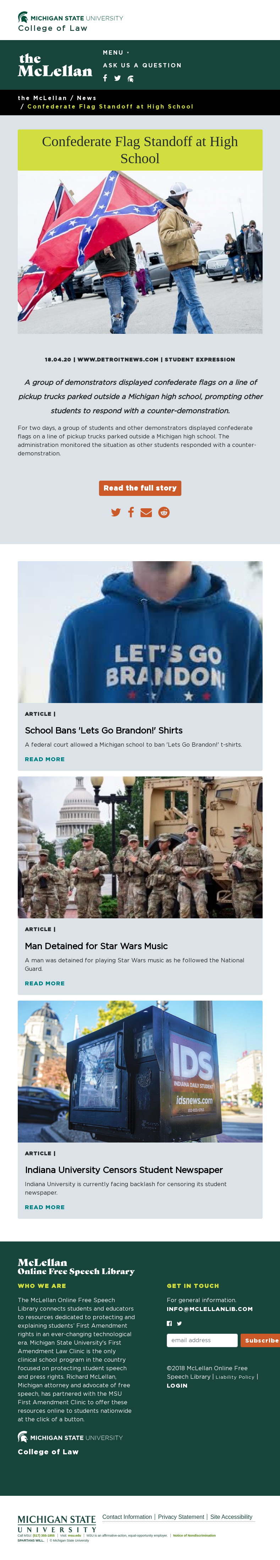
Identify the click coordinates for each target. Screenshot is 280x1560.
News (87, 98)
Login (177, 1385)
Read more (45, 759)
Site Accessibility (231, 1517)
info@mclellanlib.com (210, 1309)
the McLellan (42, 98)
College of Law (53, 28)
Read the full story (140, 488)
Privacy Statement (181, 1517)
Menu (115, 53)
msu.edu (74, 1535)
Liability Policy (235, 1377)
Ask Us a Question (142, 65)
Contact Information (127, 1517)
